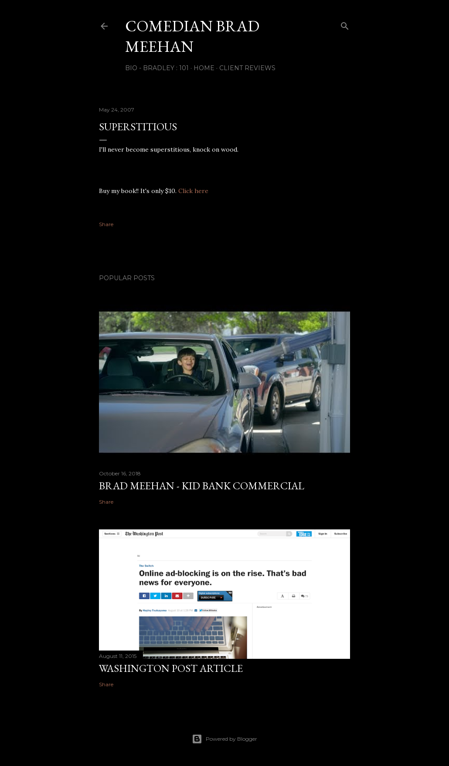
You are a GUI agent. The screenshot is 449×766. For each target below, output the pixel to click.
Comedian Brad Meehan (192, 36)
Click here (193, 191)
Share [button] (106, 224)
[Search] (345, 24)
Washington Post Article (171, 668)
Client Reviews (247, 68)
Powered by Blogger (224, 739)
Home (204, 68)
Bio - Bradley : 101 (157, 68)
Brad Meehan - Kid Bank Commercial (201, 485)
